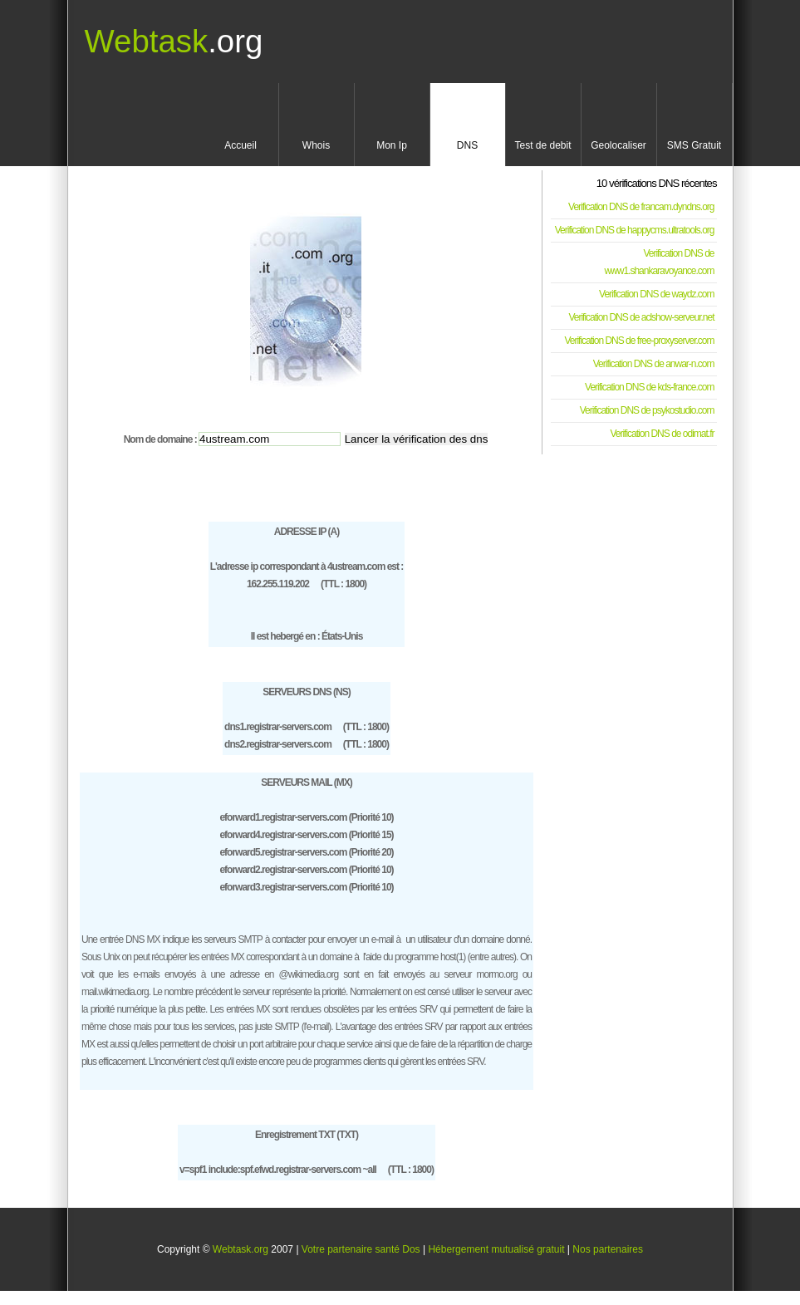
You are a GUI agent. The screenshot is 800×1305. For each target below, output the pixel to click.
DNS (467, 145)
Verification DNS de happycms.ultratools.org (634, 230)
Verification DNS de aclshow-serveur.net (641, 317)
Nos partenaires (607, 1249)
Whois (316, 145)
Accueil (240, 145)
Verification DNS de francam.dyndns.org (641, 207)
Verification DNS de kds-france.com (649, 387)
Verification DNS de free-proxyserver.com (639, 340)
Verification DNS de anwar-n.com (653, 364)
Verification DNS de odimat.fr (662, 433)
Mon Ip (391, 145)
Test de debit (542, 145)
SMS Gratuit (694, 145)
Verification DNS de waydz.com (656, 294)
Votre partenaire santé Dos (361, 1249)
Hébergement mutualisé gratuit (496, 1249)
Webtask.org (240, 1249)
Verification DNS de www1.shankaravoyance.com (659, 262)
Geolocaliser (618, 145)
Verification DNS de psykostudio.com (647, 410)
